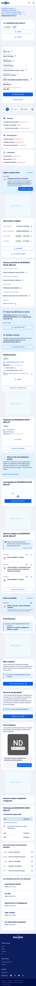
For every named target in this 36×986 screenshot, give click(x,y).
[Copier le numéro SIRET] (15, 55)
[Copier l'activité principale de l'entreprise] (22, 280)
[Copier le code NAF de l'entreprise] (26, 272)
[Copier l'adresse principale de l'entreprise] (31, 79)
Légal (14, 109)
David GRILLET (7, 84)
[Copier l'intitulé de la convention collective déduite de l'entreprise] (29, 295)
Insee (4, 89)
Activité (24, 109)
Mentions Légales (18, 982)
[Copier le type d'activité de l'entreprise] (21, 288)
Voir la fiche (18, 439)
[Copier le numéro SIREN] (11, 51)
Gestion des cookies (18, 980)
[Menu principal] (33, 3)
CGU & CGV (10, 980)
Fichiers (3, 949)
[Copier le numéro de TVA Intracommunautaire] (13, 60)
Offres (3, 946)
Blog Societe (4, 972)
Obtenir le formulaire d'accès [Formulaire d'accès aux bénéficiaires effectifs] (11, 474)
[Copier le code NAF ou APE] (26, 69)
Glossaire (4, 964)
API (2, 953)
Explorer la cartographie (18, 501)
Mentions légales (18, 99)
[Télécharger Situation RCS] (31, 241)
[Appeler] (18, 32)
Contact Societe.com (6, 962)
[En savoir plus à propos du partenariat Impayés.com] (32, 866)
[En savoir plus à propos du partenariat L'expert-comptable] (32, 861)
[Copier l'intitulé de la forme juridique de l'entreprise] (31, 226)
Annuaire (4, 951)
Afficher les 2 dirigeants (18, 448)
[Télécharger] (31, 554)
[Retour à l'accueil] (18, 937)
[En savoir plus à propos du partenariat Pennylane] (32, 871)
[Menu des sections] (3, 109)
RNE (8, 89)
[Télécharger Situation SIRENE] (31, 236)
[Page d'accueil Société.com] (5, 3)
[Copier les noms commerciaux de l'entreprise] (31, 231)
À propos (3, 980)
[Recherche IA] (7, 109)
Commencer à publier (27, 548)
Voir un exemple (29, 172)
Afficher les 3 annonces (18, 589)
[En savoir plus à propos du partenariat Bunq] (32, 857)
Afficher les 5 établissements (18, 387)
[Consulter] (27, 554)
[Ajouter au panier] (25, 189)
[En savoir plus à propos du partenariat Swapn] (32, 852)
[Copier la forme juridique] (17, 74)
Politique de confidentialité (7, 982)
